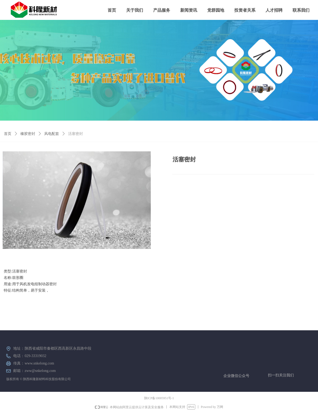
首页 (7, 134)
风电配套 (51, 134)
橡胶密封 (27, 134)
